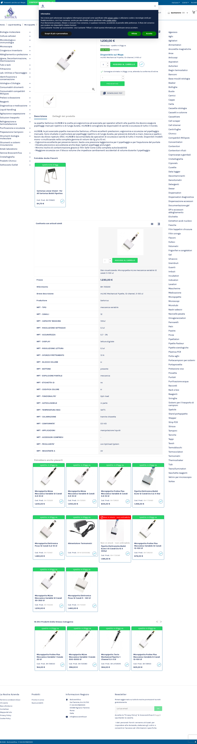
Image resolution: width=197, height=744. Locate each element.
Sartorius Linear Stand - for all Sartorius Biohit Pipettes (50, 192)
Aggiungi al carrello (124, 64)
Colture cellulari (8, 36)
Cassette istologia (178, 108)
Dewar (172, 188)
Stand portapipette (178, 413)
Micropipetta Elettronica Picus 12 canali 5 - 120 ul (79, 596)
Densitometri (175, 180)
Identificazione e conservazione (8, 78)
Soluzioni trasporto (9, 117)
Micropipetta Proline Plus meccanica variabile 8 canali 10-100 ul (146, 657)
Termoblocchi (175, 447)
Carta (171, 104)
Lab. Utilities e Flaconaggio (13, 72)
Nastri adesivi (175, 309)
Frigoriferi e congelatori (180, 250)
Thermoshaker (176, 460)
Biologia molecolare (10, 32)
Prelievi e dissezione (10, 97)
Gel (170, 254)
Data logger (174, 171)
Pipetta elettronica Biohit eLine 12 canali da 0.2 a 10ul (147, 492)
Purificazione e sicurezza (12, 128)
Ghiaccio (173, 259)
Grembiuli (173, 263)
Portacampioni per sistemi (182, 360)
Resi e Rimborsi (6, 706)
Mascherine (174, 288)
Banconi (173, 74)
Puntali (172, 377)
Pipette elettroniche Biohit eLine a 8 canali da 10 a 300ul (113, 548)
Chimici (172, 133)
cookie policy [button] (111, 20)
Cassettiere (174, 116)
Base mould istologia (179, 78)
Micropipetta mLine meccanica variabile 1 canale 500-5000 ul (82, 657)
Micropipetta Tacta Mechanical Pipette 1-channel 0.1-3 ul (111, 657)
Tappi (171, 439)
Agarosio (173, 32)
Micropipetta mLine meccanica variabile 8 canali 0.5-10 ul (81, 493)
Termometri (174, 456)
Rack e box (174, 390)
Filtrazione (5, 68)
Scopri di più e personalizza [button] (56, 34)
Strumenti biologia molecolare (9, 137)
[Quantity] (111, 77)
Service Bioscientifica (11, 153)
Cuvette (172, 167)
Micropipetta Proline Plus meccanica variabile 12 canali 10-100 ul (147, 545)
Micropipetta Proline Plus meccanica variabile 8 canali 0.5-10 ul (114, 493)
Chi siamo (4, 703)
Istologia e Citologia (10, 83)
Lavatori (173, 284)
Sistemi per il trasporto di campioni (181, 404)
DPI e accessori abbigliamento (176, 211)
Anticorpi (173, 57)
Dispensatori (175, 192)
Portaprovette (175, 364)
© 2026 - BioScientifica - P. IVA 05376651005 (16, 742)
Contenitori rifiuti (177, 150)
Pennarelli (174, 322)
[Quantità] (103, 64)
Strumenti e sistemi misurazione (10, 143)
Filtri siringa (175, 233)
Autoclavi (173, 66)
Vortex (172, 481)
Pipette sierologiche (178, 347)
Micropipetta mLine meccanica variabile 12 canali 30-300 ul (48, 598)
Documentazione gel (179, 205)
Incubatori (174, 275)
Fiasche (172, 225)
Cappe (172, 99)
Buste (171, 91)
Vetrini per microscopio (180, 477)
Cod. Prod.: (41, 200)
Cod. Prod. (105, 50)
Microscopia (6, 46)
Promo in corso (38, 700)
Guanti (172, 267)
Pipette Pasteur (176, 343)
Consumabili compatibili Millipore (12, 92)
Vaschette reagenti (178, 473)
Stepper (172, 418)
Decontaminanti (177, 176)
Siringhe (173, 398)
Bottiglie (173, 87)
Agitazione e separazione (12, 113)
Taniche (172, 435)
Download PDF (112, 93)
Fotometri (173, 246)
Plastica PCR (175, 351)
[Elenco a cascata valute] (185, 2)
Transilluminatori (177, 468)
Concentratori (175, 142)
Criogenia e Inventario (11, 50)
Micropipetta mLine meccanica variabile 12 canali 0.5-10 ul (48, 493)
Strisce (172, 426)
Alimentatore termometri (80, 543)
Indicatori (173, 280)
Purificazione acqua (179, 381)
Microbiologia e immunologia (7, 41)
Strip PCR (173, 422)
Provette (173, 373)
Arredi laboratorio (8, 149)
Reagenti (4, 101)
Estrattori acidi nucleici (180, 220)
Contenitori (174, 146)
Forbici (172, 242)
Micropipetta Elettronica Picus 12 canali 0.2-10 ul (46, 544)
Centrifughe (175, 129)
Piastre (172, 330)
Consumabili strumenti (12, 87)
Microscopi (174, 301)
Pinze (171, 335)
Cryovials (173, 163)
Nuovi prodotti (37, 703)
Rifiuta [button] (134, 34)
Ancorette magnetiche (180, 49)
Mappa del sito (6, 712)
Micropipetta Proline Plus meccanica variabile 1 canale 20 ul (50, 657)
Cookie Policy (5, 718)
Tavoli (171, 443)
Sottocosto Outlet (9, 164)
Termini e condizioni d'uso (10, 700)
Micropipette (175, 297)
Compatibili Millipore (179, 137)
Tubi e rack (5, 65)
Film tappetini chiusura (180, 229)
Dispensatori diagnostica (181, 197)
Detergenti (174, 184)
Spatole (172, 409)
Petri (171, 326)
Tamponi (173, 430)
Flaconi (172, 237)
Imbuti (172, 271)
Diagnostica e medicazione (13, 105)
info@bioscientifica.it (78, 717)
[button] (155, 6)
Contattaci (4, 709)
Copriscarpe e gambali (180, 154)
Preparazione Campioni (11, 132)
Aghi (171, 36)
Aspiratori (173, 61)
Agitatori (173, 40)
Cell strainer (175, 125)
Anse (171, 53)
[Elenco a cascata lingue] (176, 2)
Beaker (172, 83)
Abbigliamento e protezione (14, 54)
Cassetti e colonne (178, 112)
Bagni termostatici (178, 70)
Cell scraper (174, 121)
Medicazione (175, 292)
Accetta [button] (149, 34)
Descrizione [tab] (40, 116)
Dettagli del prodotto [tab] (63, 116)
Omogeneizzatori (177, 318)
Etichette (173, 216)
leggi (157, 715)
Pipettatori (174, 339)
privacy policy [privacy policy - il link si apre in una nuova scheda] (113, 18)
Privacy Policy (5, 715)
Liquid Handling (8, 109)
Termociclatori (176, 451)
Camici (172, 95)
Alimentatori (175, 45)
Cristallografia (7, 156)
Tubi (171, 464)
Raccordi (173, 385)
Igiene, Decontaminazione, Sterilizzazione (13, 59)
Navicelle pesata (177, 313)
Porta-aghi (174, 356)
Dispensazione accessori (181, 201)
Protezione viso (176, 368)
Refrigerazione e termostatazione (8, 122)
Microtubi (173, 305)
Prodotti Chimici (8, 160)
